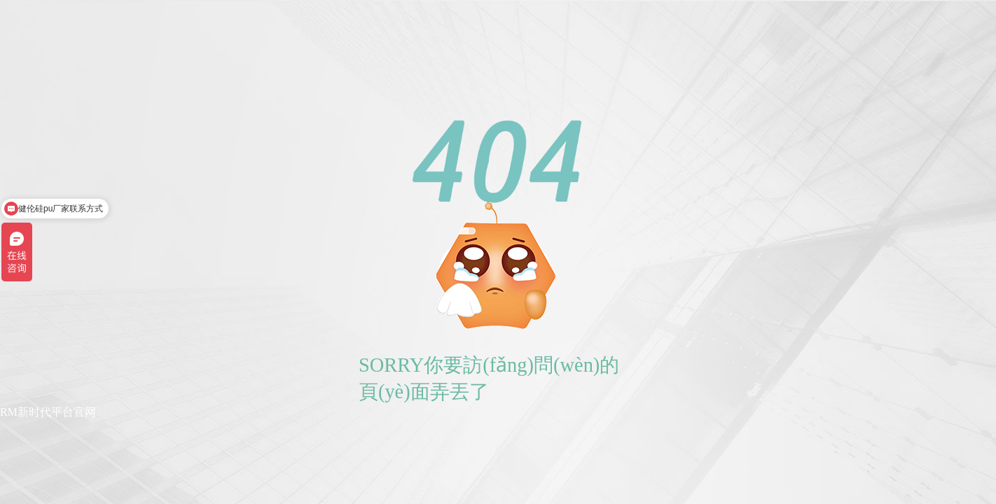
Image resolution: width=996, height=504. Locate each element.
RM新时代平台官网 (48, 412)
